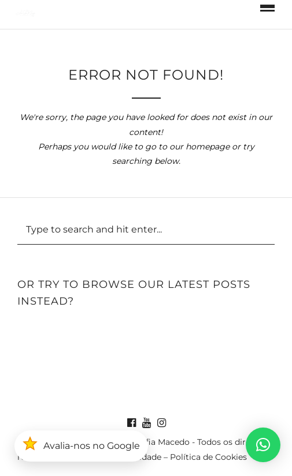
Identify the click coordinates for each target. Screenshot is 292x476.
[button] (263, 445)
